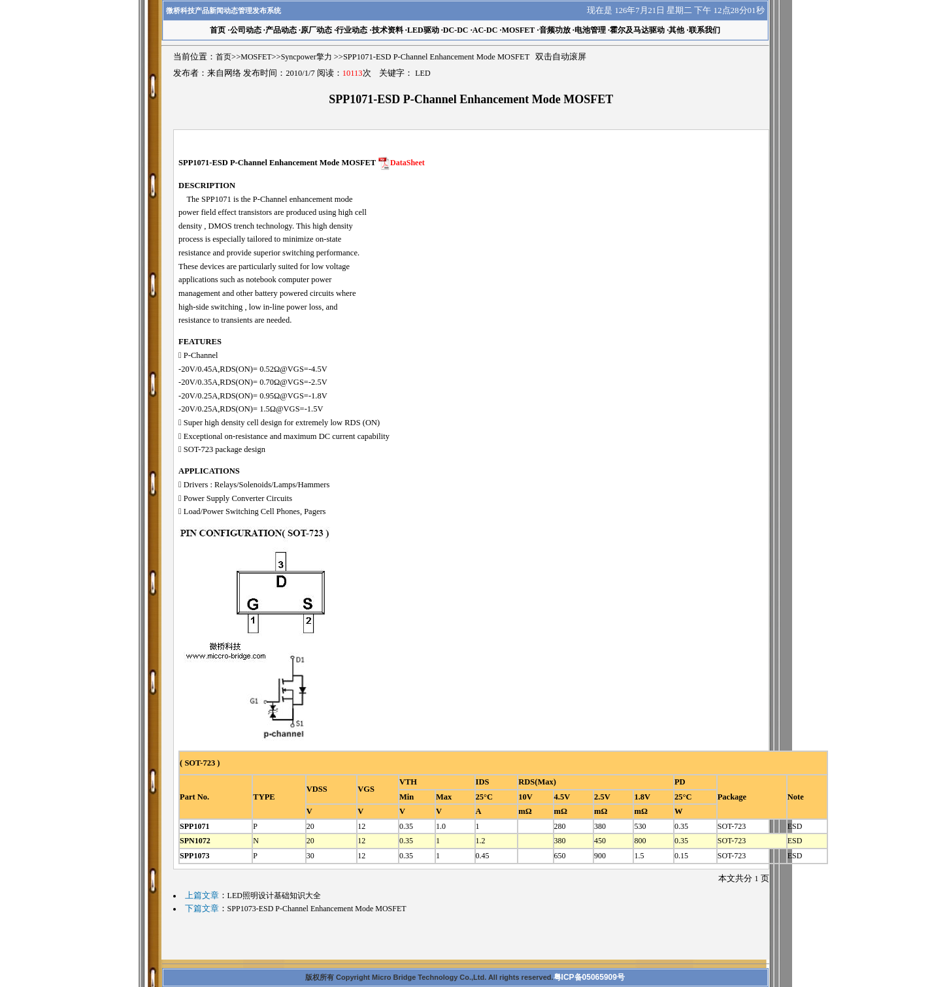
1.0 (441, 826)
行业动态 (351, 30)
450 (600, 840)
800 (640, 840)
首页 (223, 56)
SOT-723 (732, 826)
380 (600, 826)
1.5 (639, 855)
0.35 (406, 826)
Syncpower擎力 (306, 56)
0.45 (483, 855)
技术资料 (387, 30)
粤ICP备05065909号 (589, 977)
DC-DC (456, 30)
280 (560, 826)
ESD (795, 826)
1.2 (481, 840)
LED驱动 (423, 30)
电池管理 (590, 30)
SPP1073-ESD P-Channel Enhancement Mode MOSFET (317, 908)
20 (310, 826)
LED (422, 73)
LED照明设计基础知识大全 (274, 895)
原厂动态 (316, 30)
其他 (676, 30)
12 (361, 826)
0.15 (681, 855)
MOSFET (518, 30)
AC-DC (485, 30)
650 (560, 855)
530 (640, 826)
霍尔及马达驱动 (637, 30)
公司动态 (245, 30)
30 (310, 855)
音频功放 (555, 30)
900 (600, 855)
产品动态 (281, 30)
